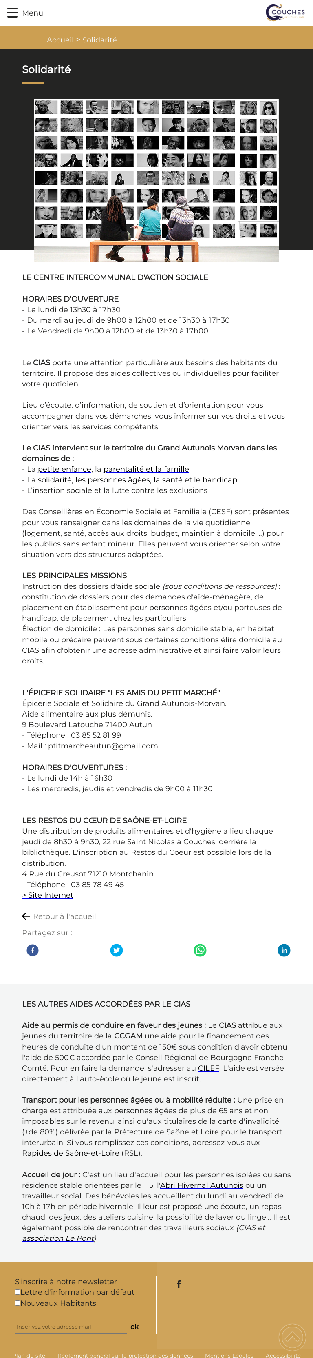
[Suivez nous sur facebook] (179, 1284)
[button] (12, 13)
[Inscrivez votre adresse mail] (74, 1327)
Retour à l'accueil (64, 916)
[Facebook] (33, 950)
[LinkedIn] (284, 950)
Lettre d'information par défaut (77, 1292)
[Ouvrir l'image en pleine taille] (156, 181)
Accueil (60, 40)
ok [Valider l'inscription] (134, 1326)
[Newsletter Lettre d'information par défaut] (17, 1292)
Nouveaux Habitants (58, 1303)
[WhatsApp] (200, 950)
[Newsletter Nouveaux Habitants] (17, 1303)
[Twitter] (116, 950)
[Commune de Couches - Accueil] (176, 13)
